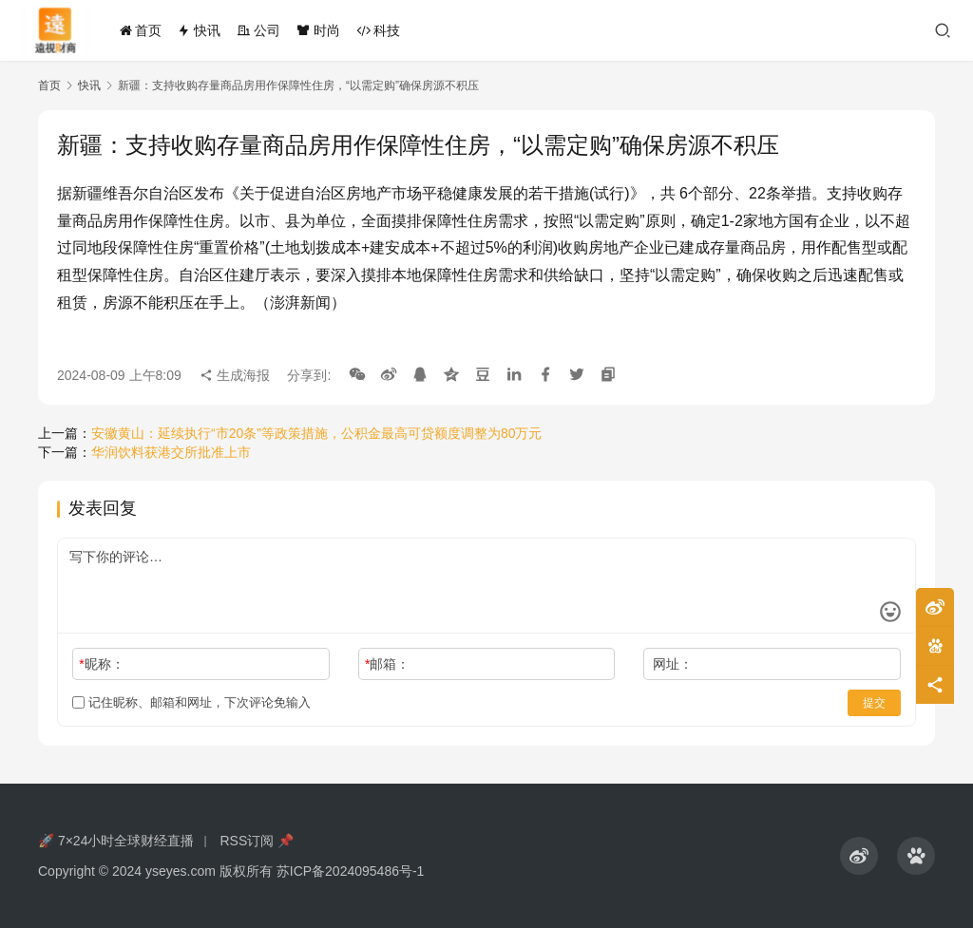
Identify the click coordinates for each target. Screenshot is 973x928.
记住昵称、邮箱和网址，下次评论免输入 (191, 702)
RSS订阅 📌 (256, 840)
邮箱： (387, 664)
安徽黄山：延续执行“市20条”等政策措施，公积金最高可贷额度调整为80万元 (316, 433)
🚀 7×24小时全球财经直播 (116, 840)
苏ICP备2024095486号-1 (351, 871)
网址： (673, 664)
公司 (258, 30)
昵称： (101, 664)
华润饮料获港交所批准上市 (171, 452)
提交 (874, 703)
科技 (378, 30)
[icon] (859, 856)
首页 (141, 30)
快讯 (198, 30)
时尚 (318, 30)
